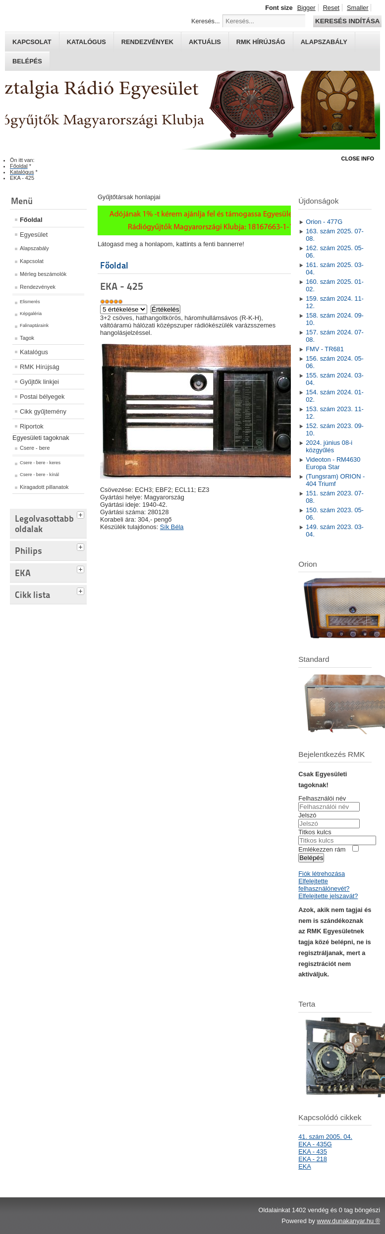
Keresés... (205, 21)
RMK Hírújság (39, 367)
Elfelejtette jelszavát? (328, 896)
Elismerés (30, 301)
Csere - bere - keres (40, 462)
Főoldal (31, 219)
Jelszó (307, 815)
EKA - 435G (315, 1144)
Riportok (32, 426)
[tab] (82, 514)
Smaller (357, 7)
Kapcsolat (32, 42)
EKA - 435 (312, 1151)
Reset (331, 7)
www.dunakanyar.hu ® (348, 1221)
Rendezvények (147, 42)
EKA (304, 1166)
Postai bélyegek (42, 396)
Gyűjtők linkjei (39, 381)
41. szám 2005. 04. (325, 1136)
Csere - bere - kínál (39, 474)
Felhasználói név (322, 798)
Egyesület (34, 234)
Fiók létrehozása (321, 873)
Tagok (27, 338)
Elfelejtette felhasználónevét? (323, 884)
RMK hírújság (260, 42)
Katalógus (86, 42)
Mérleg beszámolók (43, 274)
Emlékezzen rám (321, 849)
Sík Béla (172, 527)
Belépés (27, 61)
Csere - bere (35, 448)
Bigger (306, 7)
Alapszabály (324, 42)
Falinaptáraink (34, 325)
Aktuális (205, 42)
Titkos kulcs (314, 832)
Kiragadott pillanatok (44, 487)
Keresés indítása (347, 21)
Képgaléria (31, 313)
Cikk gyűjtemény (43, 411)
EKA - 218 (312, 1159)
